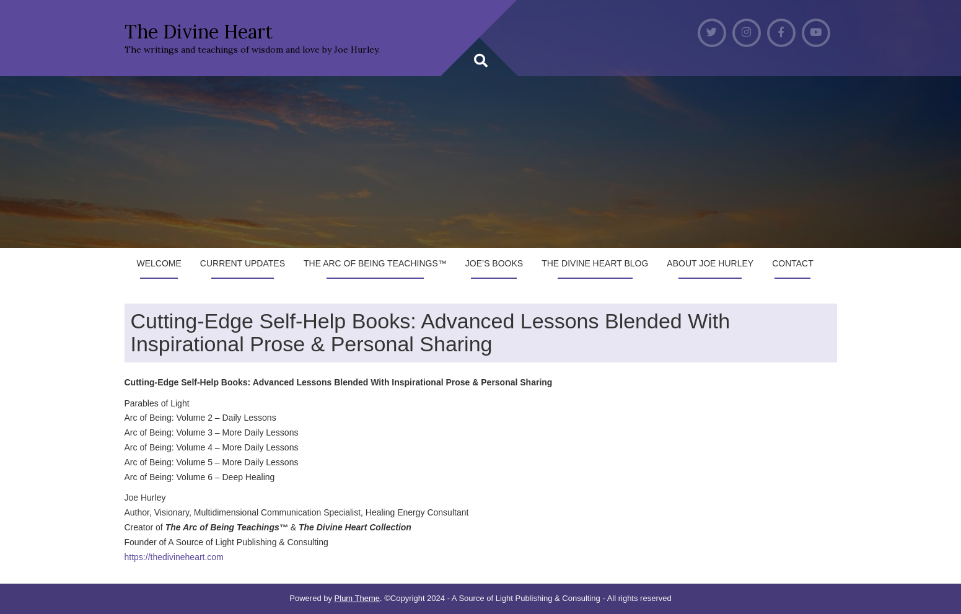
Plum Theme (357, 598)
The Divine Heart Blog (595, 263)
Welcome (159, 263)
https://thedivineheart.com (174, 557)
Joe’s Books (494, 263)
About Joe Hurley (710, 263)
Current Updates (242, 263)
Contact (793, 263)
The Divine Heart (199, 31)
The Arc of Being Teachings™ (375, 263)
